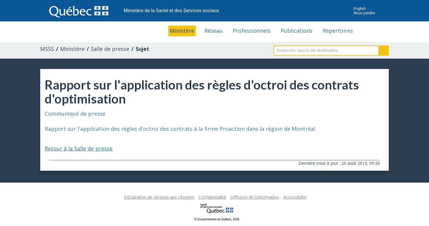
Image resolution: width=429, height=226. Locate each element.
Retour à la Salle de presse (79, 148)
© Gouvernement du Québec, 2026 (216, 219)
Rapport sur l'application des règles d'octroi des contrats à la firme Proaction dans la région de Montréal (180, 128)
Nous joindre (364, 13)
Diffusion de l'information (254, 197)
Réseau (213, 30)
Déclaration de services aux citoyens (159, 197)
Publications (297, 30)
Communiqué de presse (75, 113)
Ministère (182, 30)
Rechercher (384, 50)
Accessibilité (295, 197)
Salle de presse (110, 48)
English (360, 8)
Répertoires (338, 30)
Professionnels (252, 30)
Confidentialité (212, 197)
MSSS (47, 48)
